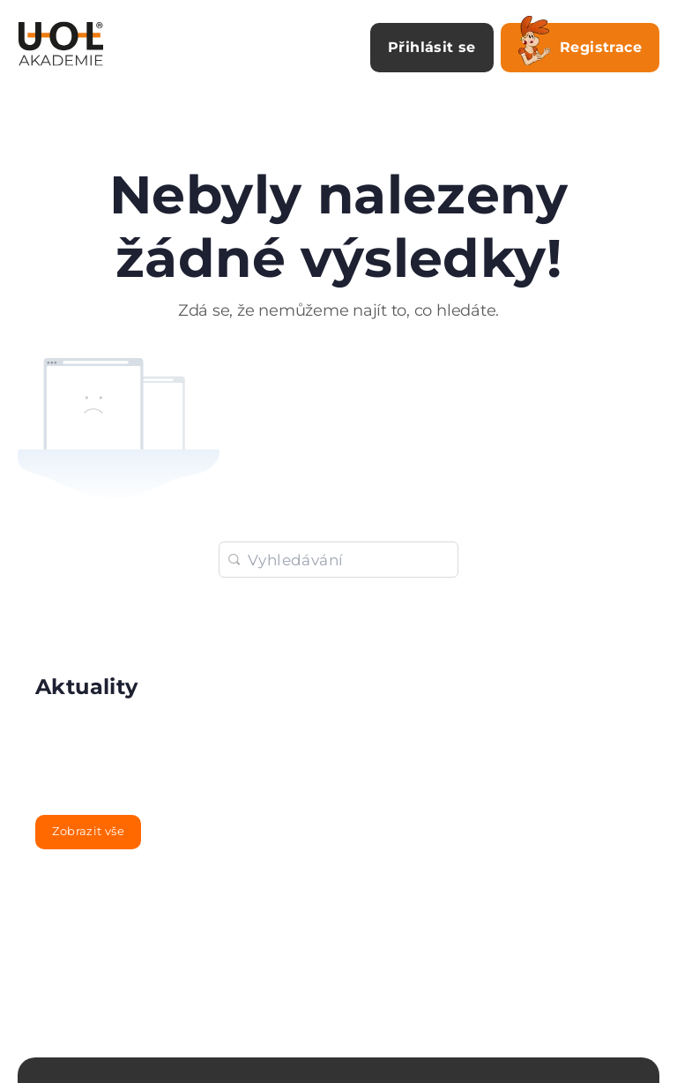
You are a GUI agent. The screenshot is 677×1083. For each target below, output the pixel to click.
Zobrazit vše (88, 831)
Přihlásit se (432, 47)
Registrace (580, 44)
